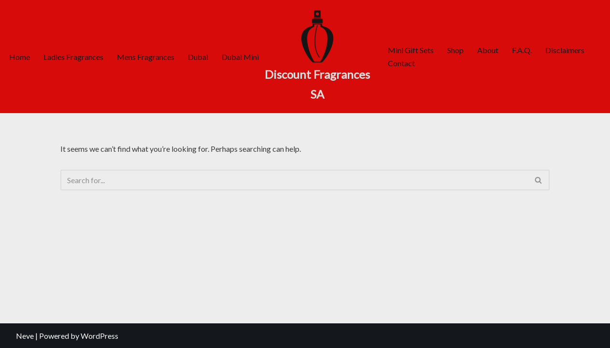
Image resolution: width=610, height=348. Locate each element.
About (487, 50)
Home (19, 56)
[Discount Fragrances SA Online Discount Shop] (317, 56)
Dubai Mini (240, 56)
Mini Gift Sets (411, 50)
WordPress (99, 335)
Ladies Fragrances (73, 56)
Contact (401, 63)
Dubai (198, 56)
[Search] (294, 180)
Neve (25, 335)
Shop (455, 50)
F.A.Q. (522, 50)
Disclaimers (564, 50)
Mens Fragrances (145, 56)
